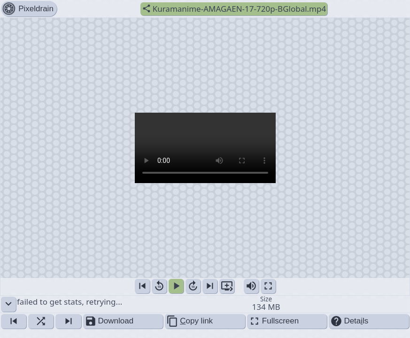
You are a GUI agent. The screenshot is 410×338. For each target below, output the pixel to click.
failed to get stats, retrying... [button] (205, 304)
